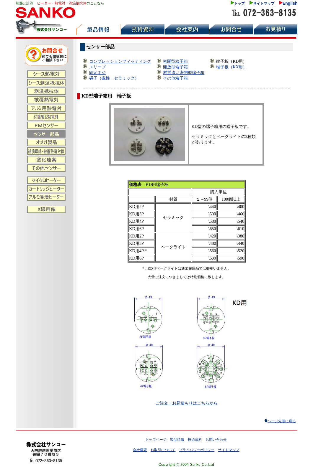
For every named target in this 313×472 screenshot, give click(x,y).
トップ (239, 3)
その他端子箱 (175, 78)
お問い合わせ (216, 440)
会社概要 (140, 450)
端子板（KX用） (231, 67)
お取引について (163, 450)
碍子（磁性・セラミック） (114, 78)
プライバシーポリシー (196, 450)
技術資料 (195, 440)
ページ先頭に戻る (282, 421)
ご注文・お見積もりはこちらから (187, 403)
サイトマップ (263, 3)
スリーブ (97, 67)
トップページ (156, 440)
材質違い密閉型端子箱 (183, 72)
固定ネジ (97, 72)
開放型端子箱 (175, 67)
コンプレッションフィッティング (120, 61)
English (290, 3)
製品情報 (177, 440)
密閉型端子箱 (175, 61)
